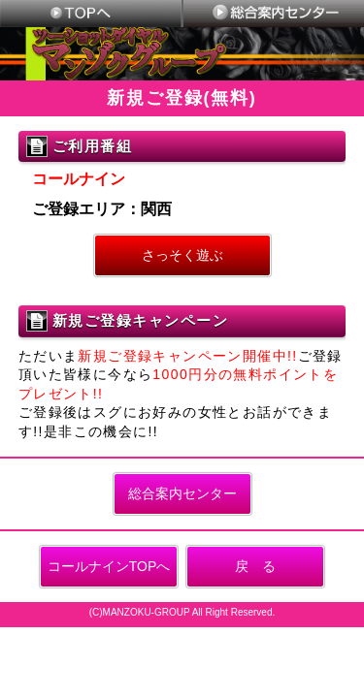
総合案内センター (182, 493)
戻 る (255, 566)
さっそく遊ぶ (182, 255)
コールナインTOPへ (109, 566)
